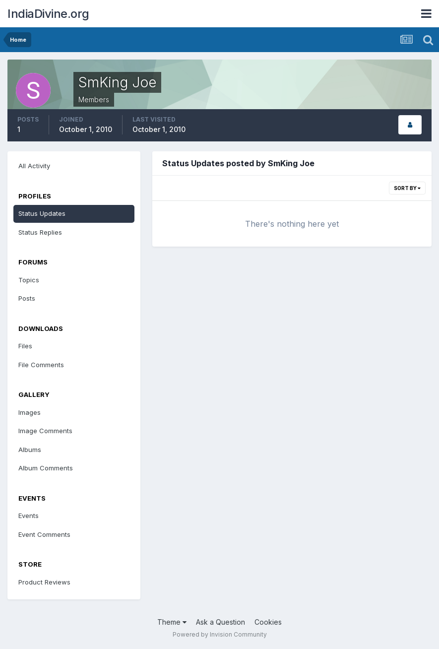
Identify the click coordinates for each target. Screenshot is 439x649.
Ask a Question (220, 622)
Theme (172, 622)
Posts (26, 298)
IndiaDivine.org (48, 13)
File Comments (41, 365)
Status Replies (40, 232)
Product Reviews (44, 582)
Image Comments (45, 431)
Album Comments (45, 468)
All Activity (34, 166)
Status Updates (41, 213)
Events (28, 515)
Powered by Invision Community (220, 634)
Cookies (268, 622)
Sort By (407, 188)
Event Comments (44, 534)
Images (29, 412)
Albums (29, 450)
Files (25, 346)
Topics (28, 280)
